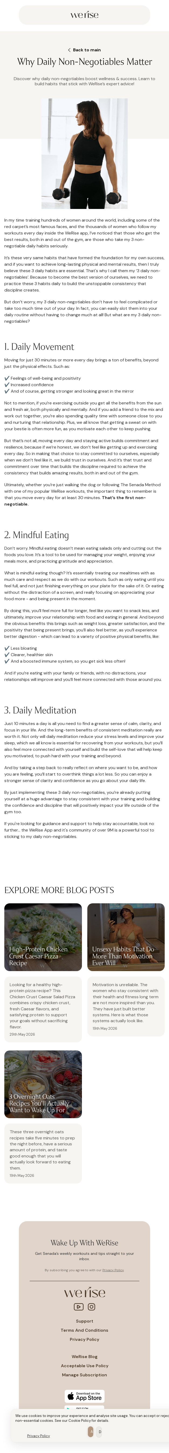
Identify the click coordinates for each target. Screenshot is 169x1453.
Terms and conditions (84, 1330)
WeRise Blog (85, 1356)
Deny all (100, 1432)
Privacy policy (84, 1339)
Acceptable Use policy (84, 1366)
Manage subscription (84, 1375)
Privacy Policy (38, 1436)
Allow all (92, 1431)
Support (84, 1321)
